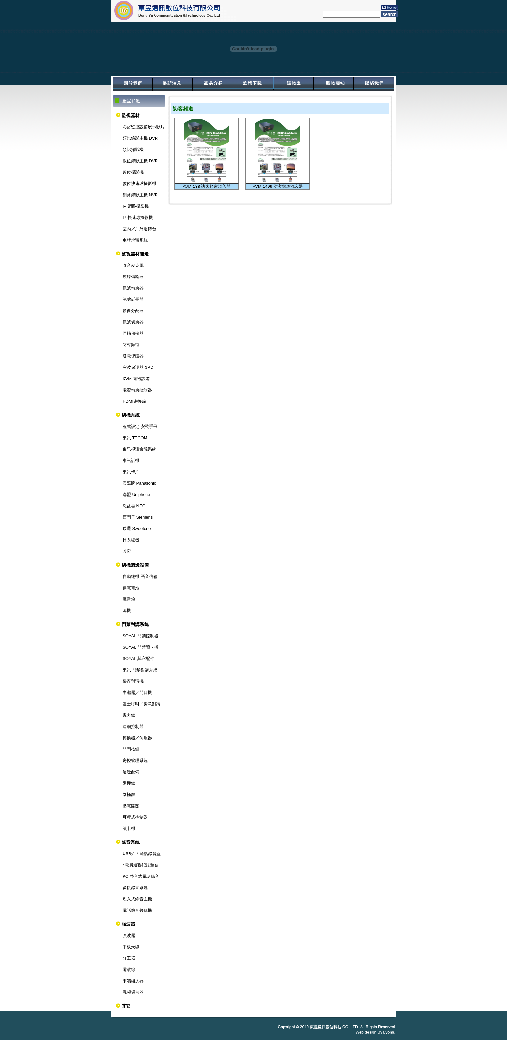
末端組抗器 (133, 980)
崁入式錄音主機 (137, 899)
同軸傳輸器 (133, 333)
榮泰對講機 (133, 681)
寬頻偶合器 (133, 992)
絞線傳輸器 (133, 276)
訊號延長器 (133, 299)
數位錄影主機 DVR (140, 160)
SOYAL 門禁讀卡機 (140, 647)
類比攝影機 (133, 149)
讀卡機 (129, 828)
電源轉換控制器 (137, 390)
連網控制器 (133, 726)
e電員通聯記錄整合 (140, 865)
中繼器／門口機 (137, 692)
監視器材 (131, 115)
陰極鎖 (129, 794)
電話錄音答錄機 (137, 910)
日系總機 (131, 539)
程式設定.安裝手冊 (140, 426)
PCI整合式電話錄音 (141, 876)
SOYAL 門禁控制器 (140, 635)
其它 (127, 551)
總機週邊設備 (135, 565)
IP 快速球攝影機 (138, 217)
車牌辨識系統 (135, 240)
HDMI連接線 (134, 401)
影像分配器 (133, 310)
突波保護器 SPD (138, 367)
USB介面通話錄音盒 (142, 853)
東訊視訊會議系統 (139, 449)
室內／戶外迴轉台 (139, 228)
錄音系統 (131, 842)
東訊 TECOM (135, 437)
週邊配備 (131, 771)
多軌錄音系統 (135, 887)
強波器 (128, 924)
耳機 (127, 610)
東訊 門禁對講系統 (140, 669)
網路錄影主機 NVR (140, 194)
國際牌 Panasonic (139, 483)
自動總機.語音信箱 (140, 576)
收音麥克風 (133, 265)
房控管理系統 (135, 760)
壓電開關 (131, 805)
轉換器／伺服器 (137, 737)
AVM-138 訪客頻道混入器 (207, 186)
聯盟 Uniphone (136, 494)
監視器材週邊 (135, 253)
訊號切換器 (133, 322)
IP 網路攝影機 (136, 206)
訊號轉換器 (133, 288)
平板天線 (131, 946)
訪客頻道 (131, 344)
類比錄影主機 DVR (140, 138)
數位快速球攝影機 (139, 183)
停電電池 (131, 587)
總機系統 (131, 415)
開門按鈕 (131, 749)
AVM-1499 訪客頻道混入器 (278, 186)
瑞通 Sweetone (137, 528)
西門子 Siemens (138, 517)
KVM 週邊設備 (136, 378)
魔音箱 (129, 599)
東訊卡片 (131, 471)
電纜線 (129, 969)
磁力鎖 (129, 715)
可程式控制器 (135, 817)
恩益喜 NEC (134, 505)
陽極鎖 (129, 783)
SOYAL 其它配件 (138, 658)
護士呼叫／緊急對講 (141, 703)
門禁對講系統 (135, 624)
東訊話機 (131, 460)
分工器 (129, 958)
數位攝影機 (133, 172)
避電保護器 (133, 356)
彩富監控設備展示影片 (144, 126)
